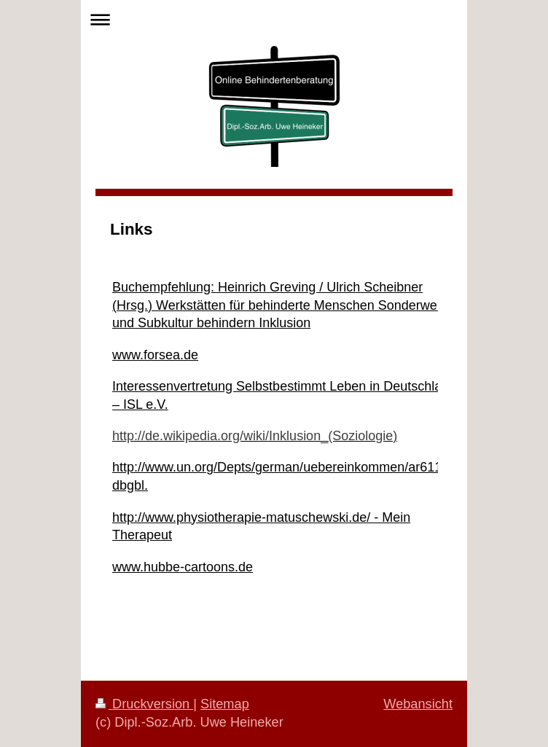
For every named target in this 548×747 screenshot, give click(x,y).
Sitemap (224, 704)
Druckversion (144, 704)
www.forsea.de (155, 355)
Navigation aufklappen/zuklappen (274, 19)
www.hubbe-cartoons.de (182, 567)
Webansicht (418, 704)
